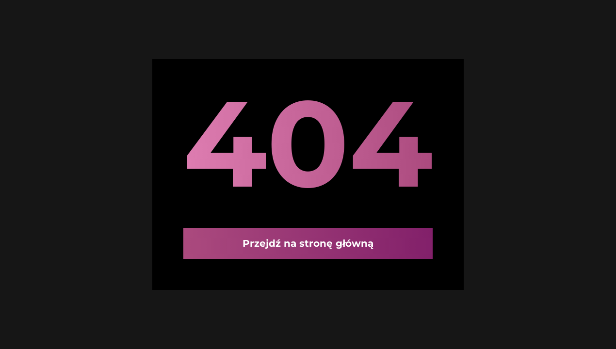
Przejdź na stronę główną (308, 243)
